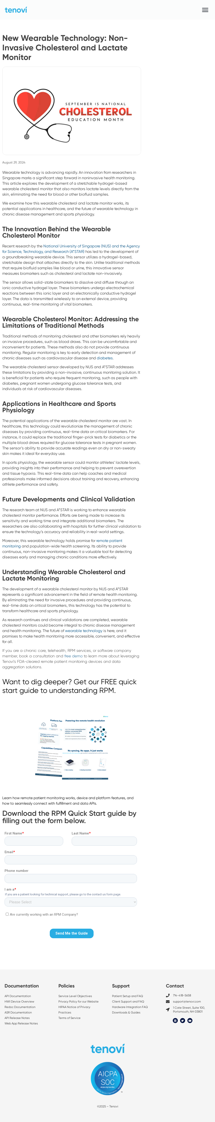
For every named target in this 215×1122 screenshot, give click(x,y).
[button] (205, 10)
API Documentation (18, 996)
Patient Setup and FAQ (127, 996)
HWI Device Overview (19, 1001)
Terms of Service (69, 1018)
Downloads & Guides (126, 1012)
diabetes (105, 358)
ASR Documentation (18, 1012)
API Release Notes (17, 1018)
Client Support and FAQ (128, 1001)
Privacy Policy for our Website (78, 1001)
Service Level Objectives (75, 996)
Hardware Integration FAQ (130, 1007)
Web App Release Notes (21, 1023)
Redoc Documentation (20, 1007)
